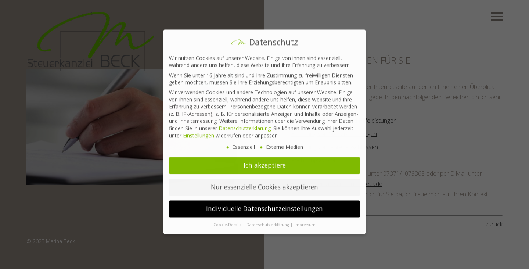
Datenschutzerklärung (245, 124)
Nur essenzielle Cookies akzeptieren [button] (264, 182)
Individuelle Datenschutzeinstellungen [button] (264, 204)
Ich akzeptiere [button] (265, 161)
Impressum (305, 220)
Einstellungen (198, 131)
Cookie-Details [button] (227, 220)
